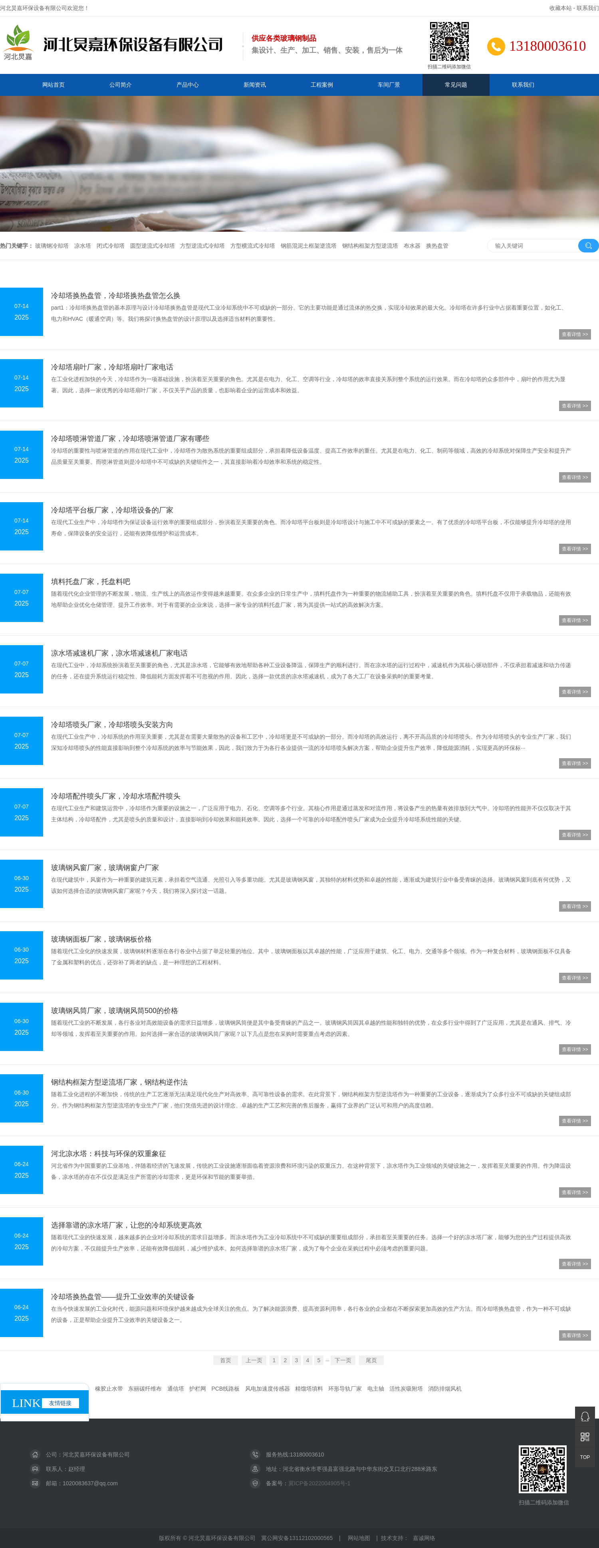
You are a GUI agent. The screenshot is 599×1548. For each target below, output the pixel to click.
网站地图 (359, 1538)
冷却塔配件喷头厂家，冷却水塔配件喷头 (115, 796)
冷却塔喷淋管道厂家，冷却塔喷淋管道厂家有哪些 (130, 439)
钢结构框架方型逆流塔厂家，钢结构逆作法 (119, 1082)
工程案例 (322, 84)
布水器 (412, 245)
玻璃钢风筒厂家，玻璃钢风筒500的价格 (114, 1011)
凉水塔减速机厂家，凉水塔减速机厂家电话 (119, 653)
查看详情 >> (575, 334)
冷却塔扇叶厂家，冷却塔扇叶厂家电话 (112, 367)
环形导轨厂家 (345, 1388)
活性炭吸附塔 (406, 1388)
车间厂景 (389, 84)
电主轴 (375, 1388)
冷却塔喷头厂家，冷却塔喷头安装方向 (112, 725)
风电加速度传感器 (267, 1388)
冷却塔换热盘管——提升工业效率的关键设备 (123, 1297)
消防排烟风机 (445, 1388)
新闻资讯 (255, 84)
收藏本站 (560, 8)
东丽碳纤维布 (145, 1388)
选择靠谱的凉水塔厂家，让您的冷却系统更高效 (126, 1225)
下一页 (343, 1360)
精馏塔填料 (309, 1388)
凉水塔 (82, 245)
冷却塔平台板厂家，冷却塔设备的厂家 (112, 510)
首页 (225, 1360)
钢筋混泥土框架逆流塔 (309, 245)
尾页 (371, 1360)
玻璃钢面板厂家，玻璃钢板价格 (101, 939)
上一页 (254, 1360)
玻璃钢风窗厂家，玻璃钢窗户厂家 (105, 868)
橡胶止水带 (109, 1388)
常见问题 (456, 84)
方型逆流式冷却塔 (202, 245)
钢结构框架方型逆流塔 (370, 245)
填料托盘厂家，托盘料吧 (90, 582)
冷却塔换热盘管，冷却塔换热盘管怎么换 (115, 296)
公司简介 (120, 84)
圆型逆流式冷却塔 (152, 245)
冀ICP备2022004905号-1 (319, 1483)
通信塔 (175, 1388)
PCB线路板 (225, 1388)
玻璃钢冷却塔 (52, 245)
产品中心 (188, 84)
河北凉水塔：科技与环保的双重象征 (108, 1154)
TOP (585, 1457)
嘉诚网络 (424, 1538)
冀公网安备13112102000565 (297, 1538)
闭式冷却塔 (111, 245)
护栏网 (197, 1388)
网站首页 (53, 84)
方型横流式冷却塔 (252, 245)
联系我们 (588, 8)
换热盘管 (437, 245)
